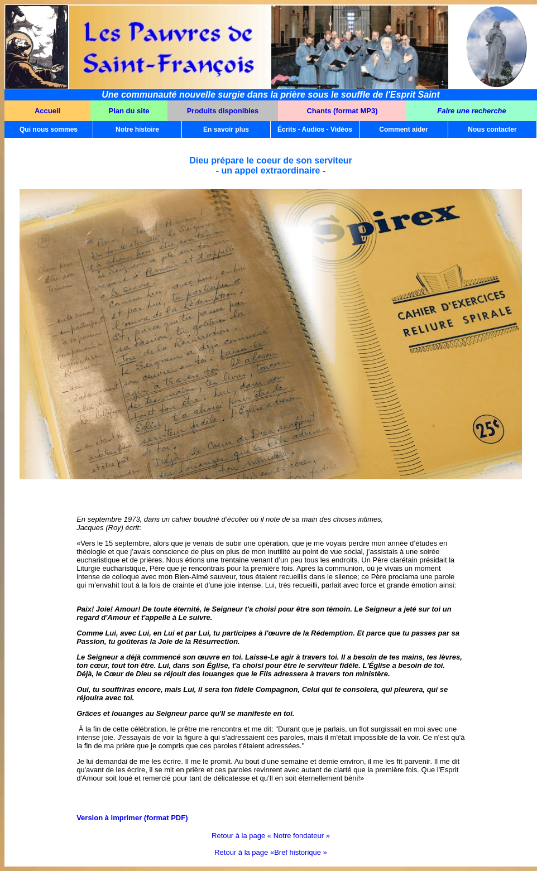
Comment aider (403, 129)
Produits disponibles (223, 111)
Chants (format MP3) (341, 111)
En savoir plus (226, 129)
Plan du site (129, 111)
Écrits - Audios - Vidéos (314, 129)
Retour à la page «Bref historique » (270, 852)
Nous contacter (492, 129)
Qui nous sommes (49, 129)
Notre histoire (137, 129)
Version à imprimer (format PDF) (132, 818)
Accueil (47, 111)
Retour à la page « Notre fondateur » (271, 835)
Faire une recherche (471, 111)
